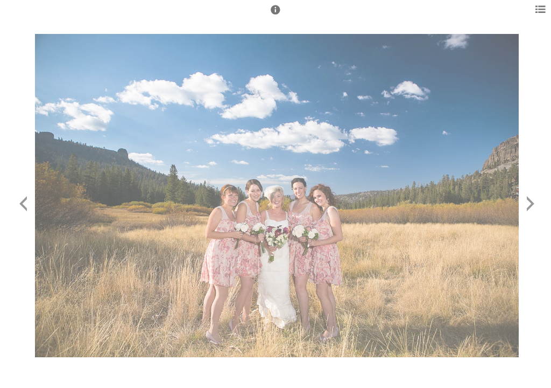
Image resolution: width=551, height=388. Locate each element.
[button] (275, 14)
